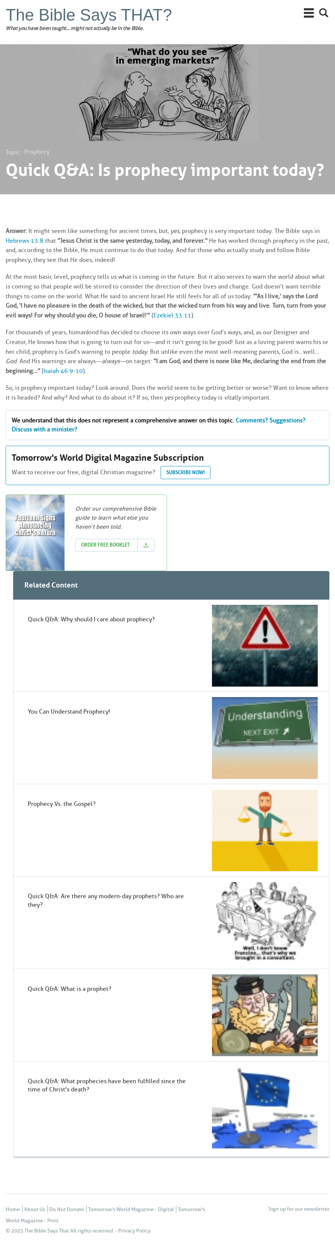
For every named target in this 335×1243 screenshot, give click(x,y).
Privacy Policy (134, 1231)
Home (13, 1209)
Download (145, 545)
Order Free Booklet (105, 545)
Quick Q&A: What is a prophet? (69, 988)
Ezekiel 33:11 (172, 315)
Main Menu (308, 13)
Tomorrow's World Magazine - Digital (131, 1209)
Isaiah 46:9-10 (63, 370)
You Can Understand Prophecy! (69, 711)
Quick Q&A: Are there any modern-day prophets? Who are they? (106, 900)
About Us (34, 1209)
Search (323, 13)
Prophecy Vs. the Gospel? (62, 803)
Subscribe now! (185, 472)
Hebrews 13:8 (25, 240)
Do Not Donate (66, 1209)
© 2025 (14, 1231)
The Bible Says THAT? (89, 15)
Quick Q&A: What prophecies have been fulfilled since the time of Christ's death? (107, 1085)
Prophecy (37, 151)
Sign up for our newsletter (298, 1209)
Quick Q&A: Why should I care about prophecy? (91, 619)
